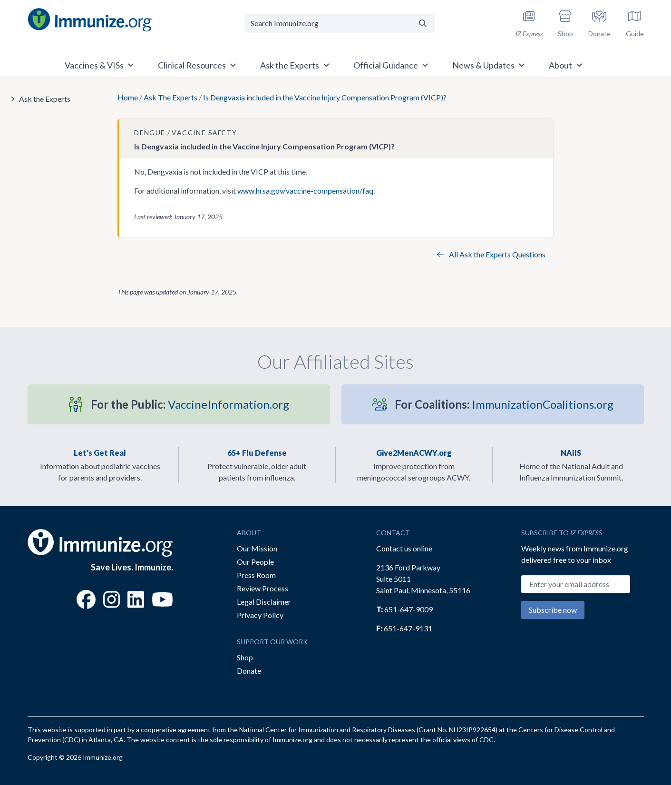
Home (127, 97)
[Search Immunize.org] (327, 23)
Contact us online (404, 548)
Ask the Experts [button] (295, 65)
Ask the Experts (44, 98)
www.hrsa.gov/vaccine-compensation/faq (305, 190)
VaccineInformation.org (190, 404)
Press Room (256, 574)
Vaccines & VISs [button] (100, 65)
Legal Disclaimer (264, 601)
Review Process (262, 588)
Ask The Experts (170, 97)
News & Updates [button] (489, 65)
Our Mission (257, 548)
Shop (245, 657)
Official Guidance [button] (391, 65)
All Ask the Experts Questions (491, 254)
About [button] (566, 65)
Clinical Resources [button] (197, 65)
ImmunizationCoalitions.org (504, 404)
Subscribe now (553, 609)
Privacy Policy (260, 614)
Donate (249, 670)
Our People (255, 561)
